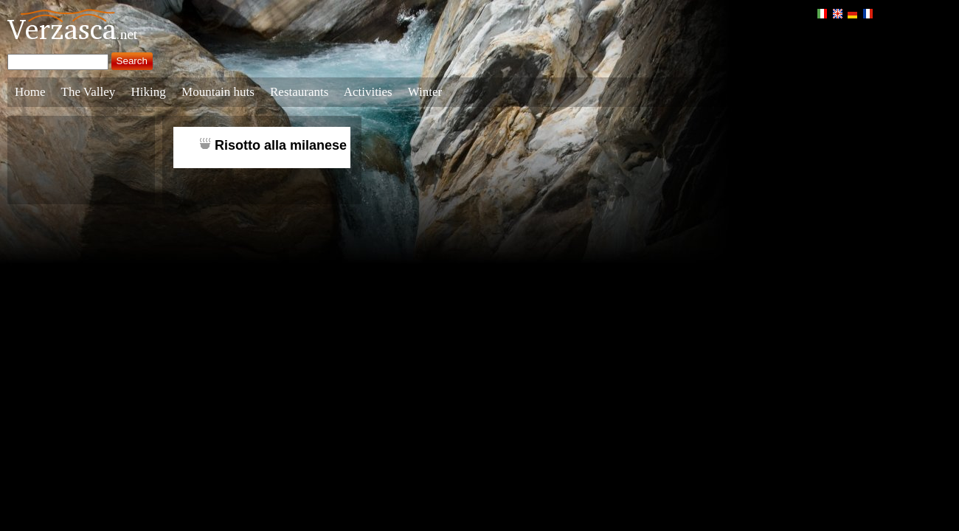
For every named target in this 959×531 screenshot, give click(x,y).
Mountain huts (218, 92)
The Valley (88, 92)
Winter (425, 92)
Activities (368, 92)
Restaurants (299, 92)
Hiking (148, 92)
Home (30, 92)
